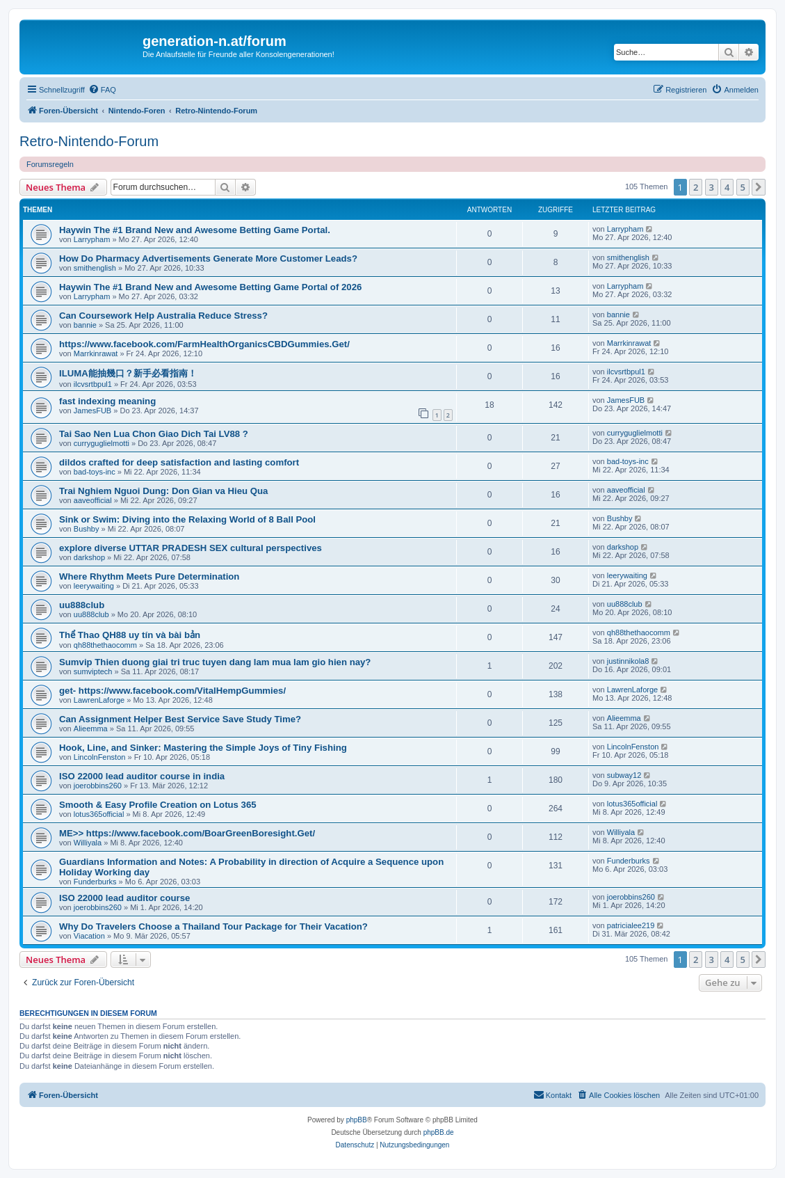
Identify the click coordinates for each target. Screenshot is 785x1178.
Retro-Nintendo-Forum (89, 141)
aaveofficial (93, 500)
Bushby (86, 529)
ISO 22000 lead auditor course (124, 898)
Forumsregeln (50, 164)
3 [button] (711, 187)
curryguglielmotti (101, 443)
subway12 (624, 775)
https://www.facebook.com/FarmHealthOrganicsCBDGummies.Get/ (204, 344)
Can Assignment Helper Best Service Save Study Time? (180, 719)
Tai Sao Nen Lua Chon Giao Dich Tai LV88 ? (153, 434)
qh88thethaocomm (105, 645)
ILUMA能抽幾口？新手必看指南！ (128, 373)
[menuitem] (102, 89)
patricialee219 (631, 925)
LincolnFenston (100, 757)
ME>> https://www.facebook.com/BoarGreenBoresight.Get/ (187, 833)
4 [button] (727, 187)
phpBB (356, 1120)
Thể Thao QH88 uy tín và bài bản (129, 635)
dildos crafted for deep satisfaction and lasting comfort (179, 462)
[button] (759, 187)
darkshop (89, 557)
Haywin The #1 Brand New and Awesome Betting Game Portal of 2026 (210, 287)
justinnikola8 (628, 661)
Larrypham (92, 239)
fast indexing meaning (107, 401)
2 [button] (695, 187)
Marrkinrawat (96, 353)
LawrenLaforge (99, 700)
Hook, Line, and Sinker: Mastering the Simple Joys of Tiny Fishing (203, 747)
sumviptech (93, 671)
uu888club (81, 605)
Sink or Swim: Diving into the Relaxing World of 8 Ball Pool (187, 519)
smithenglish (95, 268)
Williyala (88, 842)
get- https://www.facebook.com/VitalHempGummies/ (172, 690)
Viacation (89, 936)
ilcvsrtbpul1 (93, 384)
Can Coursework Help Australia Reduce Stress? (163, 315)
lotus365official (99, 814)
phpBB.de (438, 1132)
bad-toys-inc (94, 472)
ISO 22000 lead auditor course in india (142, 776)
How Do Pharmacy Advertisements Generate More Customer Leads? (208, 258)
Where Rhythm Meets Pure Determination (149, 576)
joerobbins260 (98, 785)
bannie (85, 325)
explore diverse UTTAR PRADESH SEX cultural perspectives (190, 548)
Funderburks (95, 881)
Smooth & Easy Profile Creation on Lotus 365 (158, 804)
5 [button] (743, 187)
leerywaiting (94, 586)
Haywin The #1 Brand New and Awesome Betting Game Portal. (194, 230)
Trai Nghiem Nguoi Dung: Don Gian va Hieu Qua (163, 491)
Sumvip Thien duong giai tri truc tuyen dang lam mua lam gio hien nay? (215, 662)
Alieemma (91, 728)
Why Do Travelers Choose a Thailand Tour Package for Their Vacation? (213, 926)
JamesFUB (92, 410)
